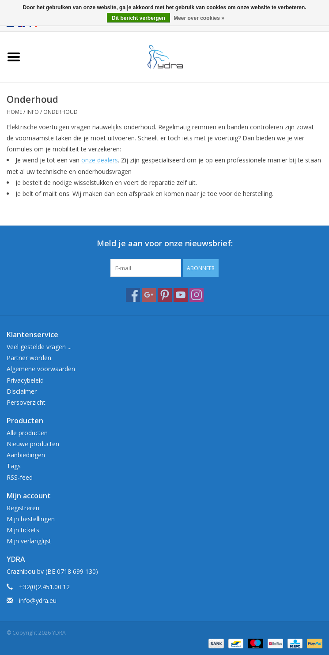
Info (32, 112)
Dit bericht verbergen (138, 18)
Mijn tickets (23, 530)
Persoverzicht (26, 402)
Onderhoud (60, 112)
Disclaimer (22, 391)
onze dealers (99, 160)
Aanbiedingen (26, 455)
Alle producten (27, 433)
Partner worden (29, 358)
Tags (14, 466)
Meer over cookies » (199, 18)
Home (14, 112)
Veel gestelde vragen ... (39, 347)
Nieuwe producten (33, 444)
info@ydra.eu (38, 600)
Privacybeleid (25, 380)
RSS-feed (20, 477)
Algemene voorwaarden (41, 369)
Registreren (23, 508)
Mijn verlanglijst (29, 541)
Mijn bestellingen (31, 519)
